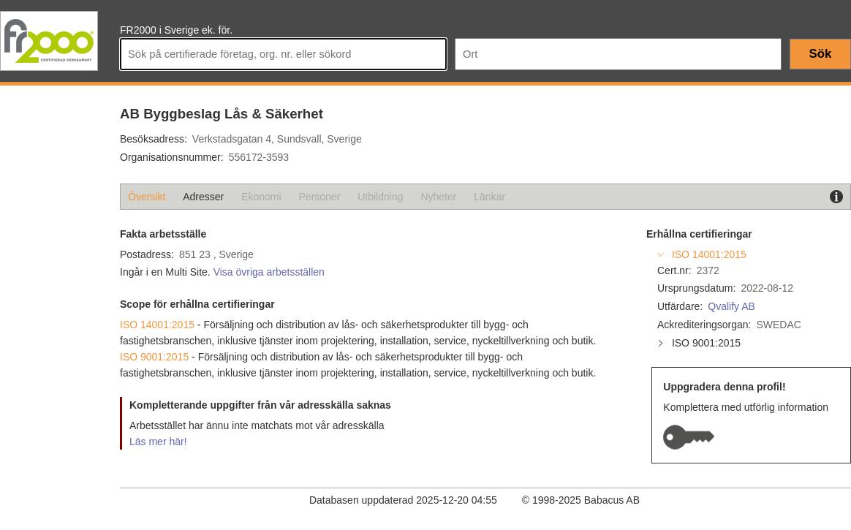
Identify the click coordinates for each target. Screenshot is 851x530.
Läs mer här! (158, 441)
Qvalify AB (731, 306)
